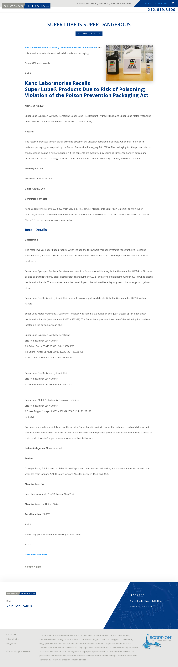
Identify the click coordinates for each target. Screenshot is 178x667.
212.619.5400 (162, 10)
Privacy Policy (12, 639)
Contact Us (161, 4)
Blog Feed (11, 644)
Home (148, 4)
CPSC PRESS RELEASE (36, 555)
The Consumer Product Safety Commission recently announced (61, 48)
